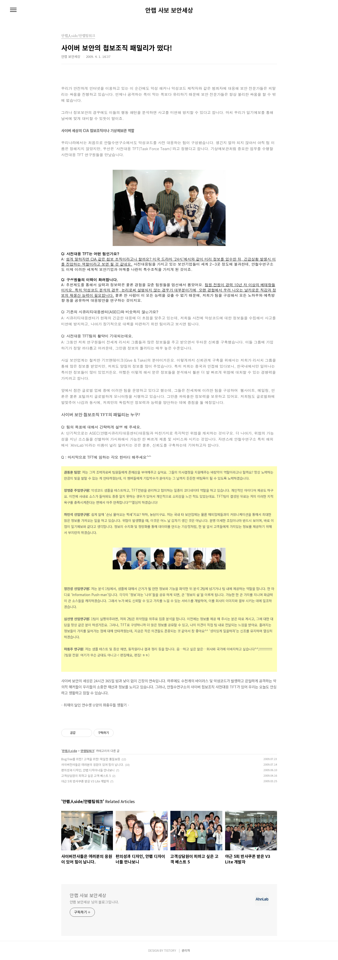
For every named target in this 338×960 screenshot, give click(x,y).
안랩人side (69, 750)
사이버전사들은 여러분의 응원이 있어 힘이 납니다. (92, 764)
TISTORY (170, 950)
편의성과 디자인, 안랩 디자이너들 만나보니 (88, 770)
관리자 (186, 950)
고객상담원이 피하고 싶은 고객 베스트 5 (86, 775)
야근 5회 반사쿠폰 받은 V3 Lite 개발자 (85, 781)
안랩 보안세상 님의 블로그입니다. (94, 901)
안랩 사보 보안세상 (169, 10)
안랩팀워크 (87, 750)
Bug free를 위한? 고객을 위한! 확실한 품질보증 (90, 759)
